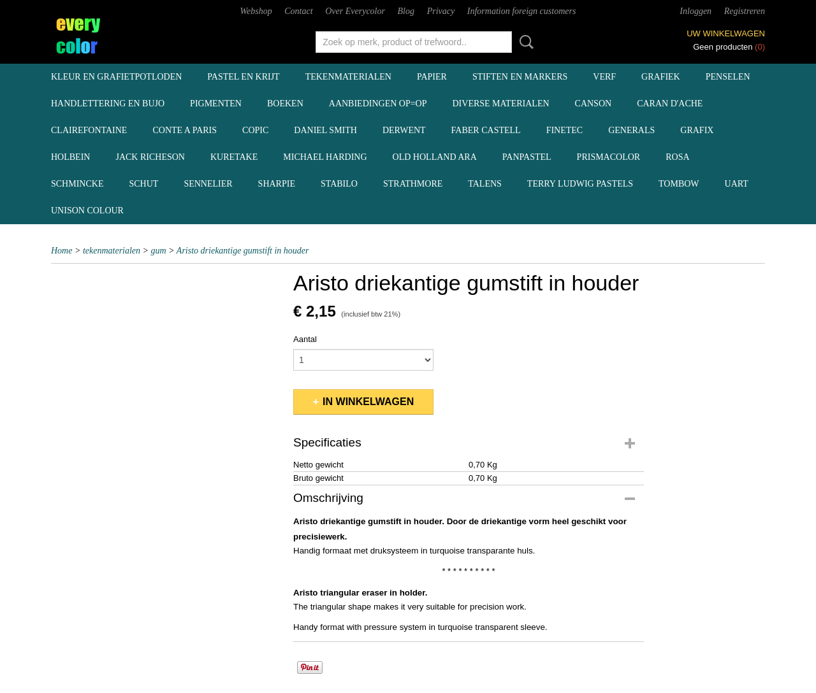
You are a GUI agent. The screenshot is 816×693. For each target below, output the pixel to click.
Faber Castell (486, 130)
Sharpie (276, 184)
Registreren (744, 11)
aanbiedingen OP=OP (378, 103)
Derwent (404, 130)
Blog (406, 11)
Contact (298, 11)
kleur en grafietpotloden (116, 77)
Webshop (256, 11)
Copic (255, 130)
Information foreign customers (521, 11)
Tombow (679, 184)
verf (604, 77)
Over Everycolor (355, 11)
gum (158, 250)
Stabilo (339, 184)
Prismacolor (609, 157)
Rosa (677, 157)
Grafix (696, 130)
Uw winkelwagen (726, 33)
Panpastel (526, 157)
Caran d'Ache (670, 103)
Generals (631, 130)
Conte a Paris (184, 130)
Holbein (70, 157)
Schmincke (77, 184)
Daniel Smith (325, 130)
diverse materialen (501, 103)
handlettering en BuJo (107, 103)
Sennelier (208, 184)
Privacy (441, 11)
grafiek (660, 77)
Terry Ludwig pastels (580, 184)
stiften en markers (519, 77)
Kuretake (234, 157)
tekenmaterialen (348, 77)
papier (432, 77)
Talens (485, 184)
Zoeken (524, 42)
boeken (285, 103)
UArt (736, 184)
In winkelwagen (368, 401)
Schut (143, 184)
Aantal (305, 339)
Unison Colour (87, 210)
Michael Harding (325, 157)
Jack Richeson (150, 157)
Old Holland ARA (435, 157)
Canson (593, 103)
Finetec (564, 130)
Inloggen (695, 11)
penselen (728, 77)
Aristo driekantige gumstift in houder (243, 250)
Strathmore (412, 184)
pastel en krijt (243, 77)
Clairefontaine (89, 130)
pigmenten (216, 103)
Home (61, 250)
